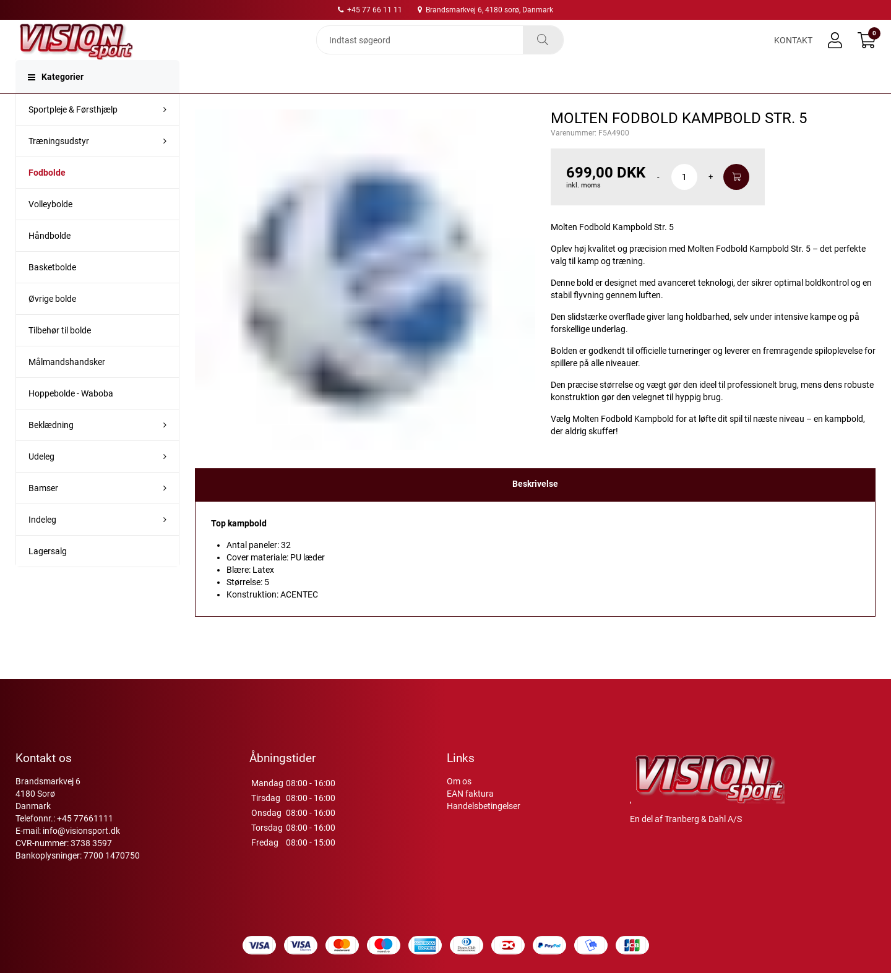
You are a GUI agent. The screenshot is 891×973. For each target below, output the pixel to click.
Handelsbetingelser (483, 806)
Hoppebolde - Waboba (70, 416)
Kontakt (793, 51)
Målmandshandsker (66, 384)
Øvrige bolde (52, 321)
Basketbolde (52, 289)
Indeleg (42, 542)
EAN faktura (470, 794)
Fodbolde (47, 195)
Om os (459, 781)
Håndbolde (49, 258)
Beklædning (51, 447)
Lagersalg (47, 573)
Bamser (43, 510)
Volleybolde (50, 226)
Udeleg (41, 479)
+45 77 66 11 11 (370, 10)
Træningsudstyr (58, 163)
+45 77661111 (85, 818)
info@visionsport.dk (81, 831)
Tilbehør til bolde (59, 353)
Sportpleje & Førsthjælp (73, 132)
